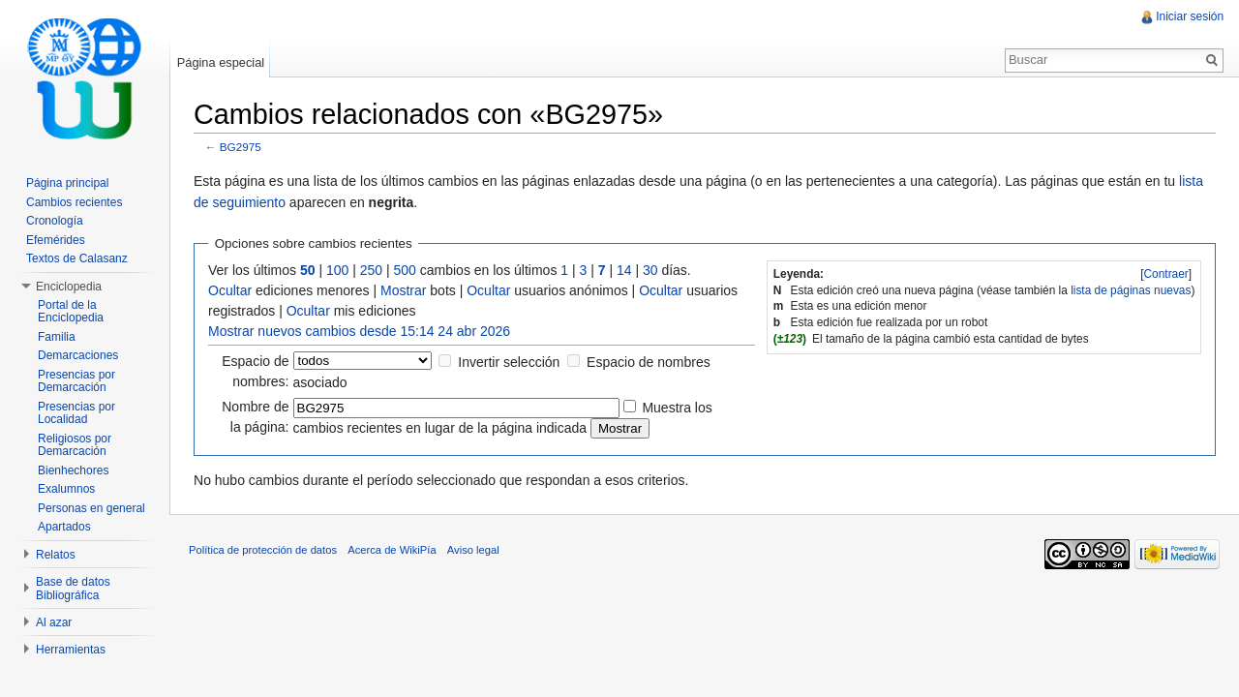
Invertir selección (509, 362)
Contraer (1165, 274)
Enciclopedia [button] (69, 286)
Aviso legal (474, 551)
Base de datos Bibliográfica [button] (73, 588)
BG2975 (241, 147)
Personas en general (91, 508)
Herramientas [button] (71, 649)
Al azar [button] (54, 622)
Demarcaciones (78, 355)
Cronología (54, 220)
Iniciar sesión (1190, 16)
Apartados (64, 526)
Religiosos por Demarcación (74, 445)
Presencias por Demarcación (76, 381)
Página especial (220, 62)
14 (625, 270)
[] (1165, 274)
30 (651, 270)
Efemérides (55, 240)
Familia (57, 337)
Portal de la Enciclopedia (71, 311)
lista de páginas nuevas (1131, 290)
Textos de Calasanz (77, 258)
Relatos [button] (56, 554)
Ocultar (231, 290)
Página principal (67, 183)
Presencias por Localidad (76, 413)
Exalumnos (66, 489)
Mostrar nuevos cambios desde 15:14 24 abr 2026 (360, 331)
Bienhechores (73, 470)
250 (372, 270)
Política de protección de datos (264, 551)
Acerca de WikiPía (392, 551)
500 (406, 270)
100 (338, 270)
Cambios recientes (74, 202)
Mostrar (404, 290)
